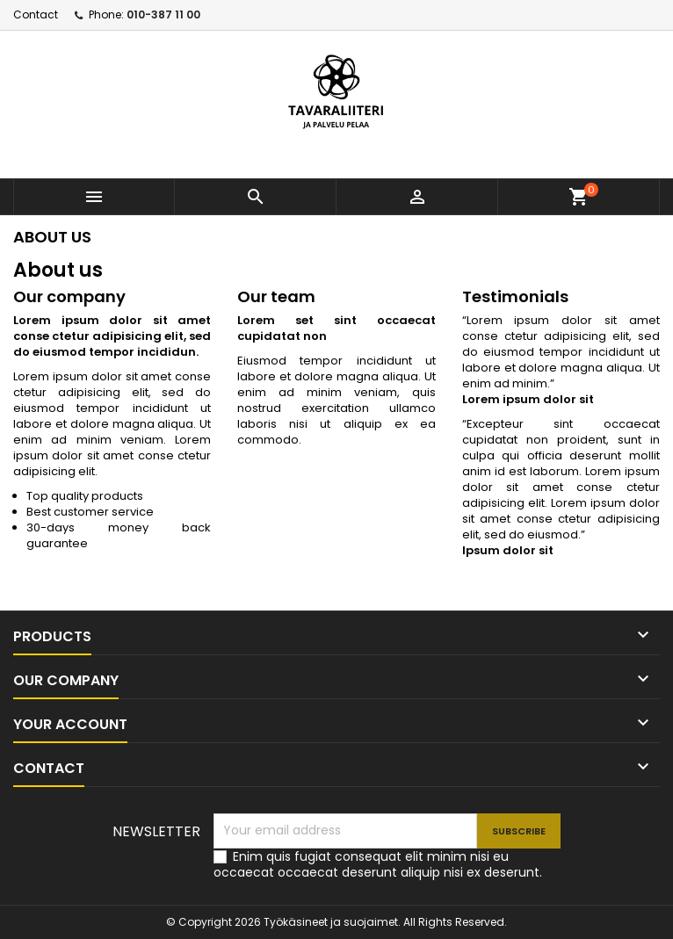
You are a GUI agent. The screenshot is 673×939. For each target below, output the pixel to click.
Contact (35, 14)
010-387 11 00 (163, 14)
